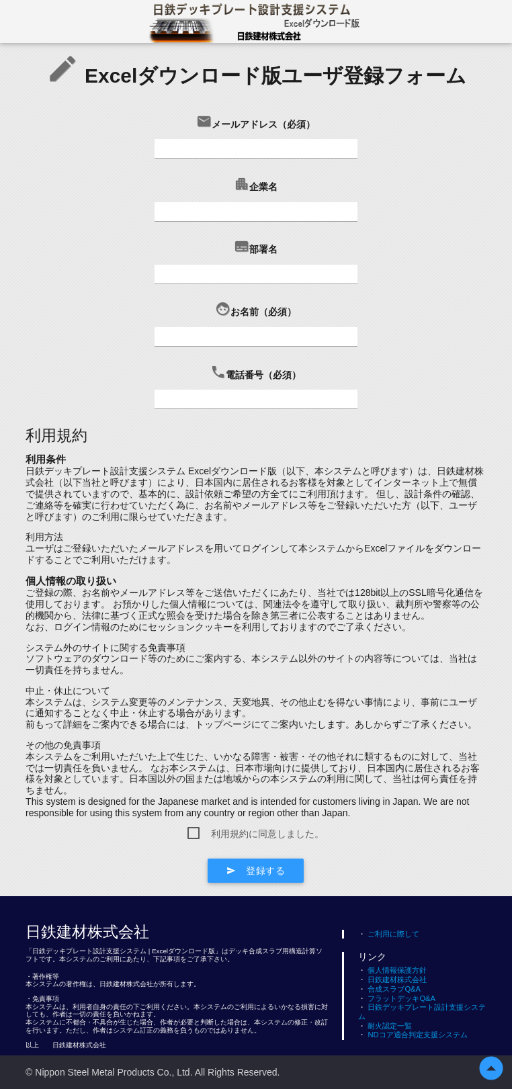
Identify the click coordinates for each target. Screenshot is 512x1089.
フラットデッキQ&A (396, 998)
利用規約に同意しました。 (267, 833)
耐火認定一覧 (385, 1026)
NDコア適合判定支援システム (412, 1035)
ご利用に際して (388, 934)
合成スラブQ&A (389, 989)
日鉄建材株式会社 (392, 979)
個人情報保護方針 (392, 970)
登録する (255, 871)
